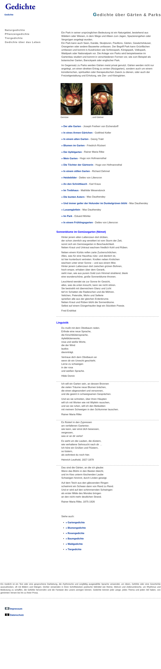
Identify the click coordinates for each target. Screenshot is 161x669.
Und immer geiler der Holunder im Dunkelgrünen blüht (95, 203)
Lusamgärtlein (71, 209)
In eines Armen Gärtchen (77, 132)
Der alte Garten (72, 126)
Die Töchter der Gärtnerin (78, 164)
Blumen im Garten (74, 145)
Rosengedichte (76, 533)
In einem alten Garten (75, 139)
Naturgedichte (12, 30)
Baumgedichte (76, 538)
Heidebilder (70, 177)
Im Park (67, 216)
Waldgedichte (75, 544)
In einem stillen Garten (76, 171)
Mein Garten (70, 158)
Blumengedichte (77, 527)
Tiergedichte (11, 38)
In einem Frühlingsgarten (78, 222)
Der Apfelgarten (72, 152)
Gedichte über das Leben (20, 42)
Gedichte (8, 15)
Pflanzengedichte (14, 34)
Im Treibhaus (71, 190)
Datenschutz (14, 615)
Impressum (13, 608)
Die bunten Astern (74, 197)
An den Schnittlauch (75, 184)
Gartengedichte (76, 522)
